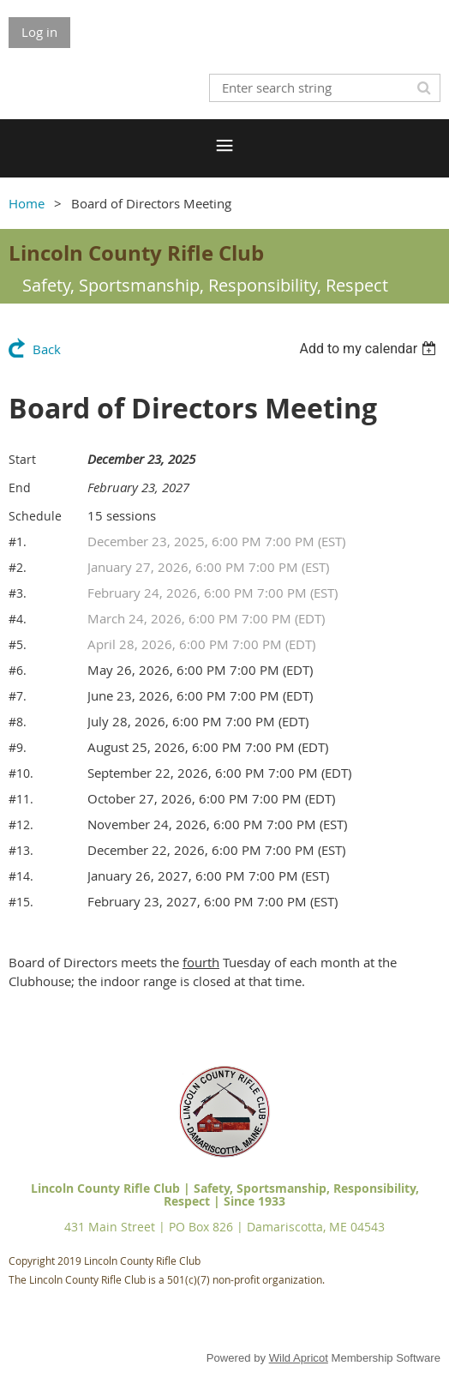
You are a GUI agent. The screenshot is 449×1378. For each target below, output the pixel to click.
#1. (18, 541)
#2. (18, 567)
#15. (21, 902)
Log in (39, 31)
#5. (18, 644)
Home (27, 203)
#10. (21, 773)
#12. (21, 824)
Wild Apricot (298, 1357)
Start (22, 459)
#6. (18, 670)
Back (47, 349)
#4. (18, 619)
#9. (18, 747)
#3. (18, 593)
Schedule (35, 516)
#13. (21, 850)
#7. (18, 696)
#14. (21, 876)
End (20, 487)
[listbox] (369, 348)
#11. (21, 799)
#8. (18, 721)
